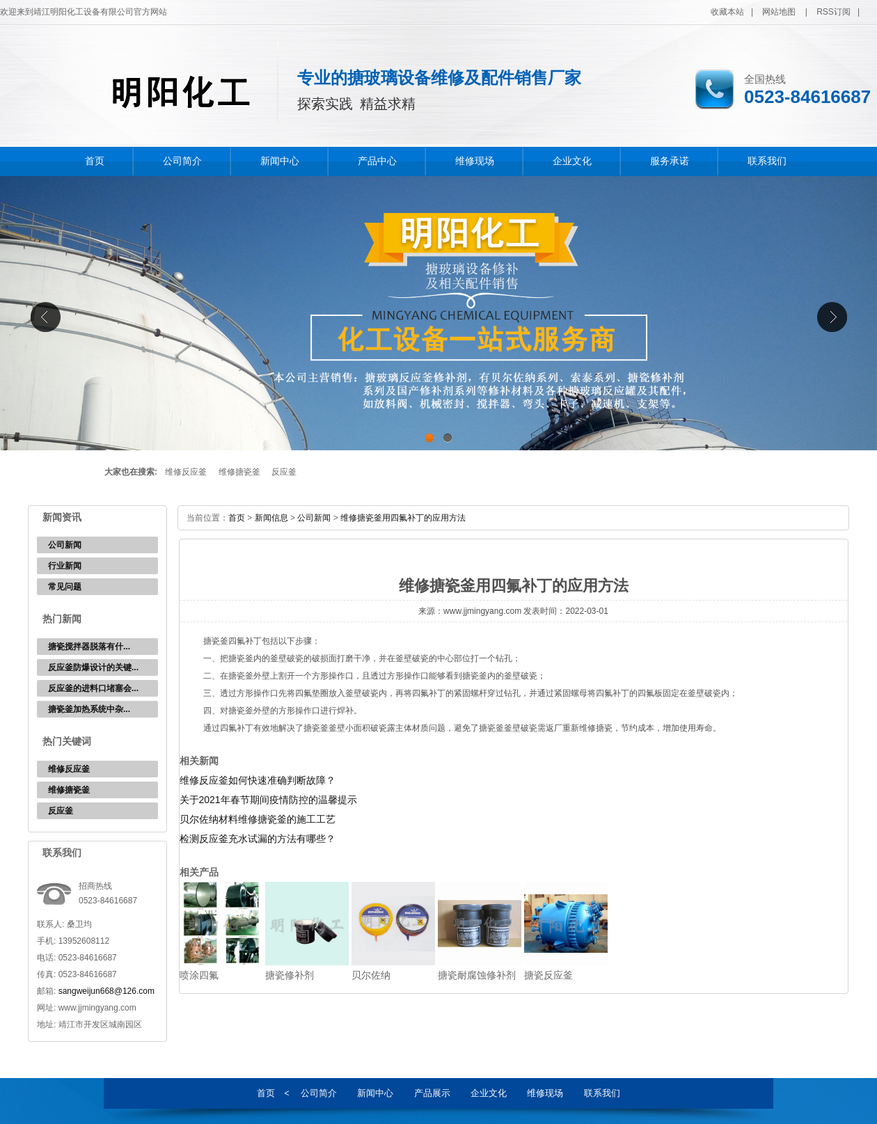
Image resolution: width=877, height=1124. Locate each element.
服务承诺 (669, 161)
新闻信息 (271, 518)
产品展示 (432, 1093)
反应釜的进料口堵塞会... (93, 688)
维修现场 (474, 161)
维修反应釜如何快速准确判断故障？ (257, 780)
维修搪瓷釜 (239, 472)
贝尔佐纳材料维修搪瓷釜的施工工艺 (257, 819)
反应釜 (284, 472)
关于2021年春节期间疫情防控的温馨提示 (268, 799)
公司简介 (182, 161)
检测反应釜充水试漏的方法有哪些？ (257, 838)
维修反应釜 (186, 472)
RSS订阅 (833, 12)
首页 (94, 161)
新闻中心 (279, 161)
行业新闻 (64, 566)
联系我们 (767, 161)
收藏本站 (727, 12)
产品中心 (377, 161)
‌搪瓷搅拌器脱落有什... (89, 646)
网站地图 (779, 12)
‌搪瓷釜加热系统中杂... (89, 709)
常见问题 (64, 587)
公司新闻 (64, 545)
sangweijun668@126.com (106, 991)
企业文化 (572, 161)
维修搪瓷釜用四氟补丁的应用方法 (403, 518)
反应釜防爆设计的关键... (93, 667)
